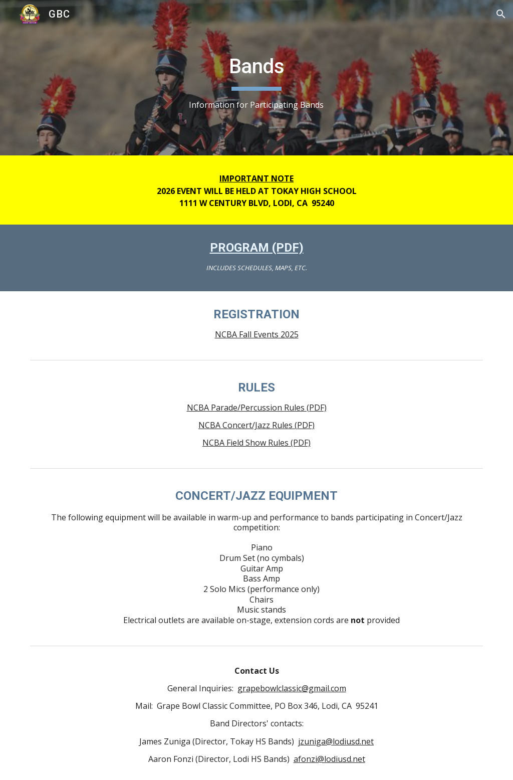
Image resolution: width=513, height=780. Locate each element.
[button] (501, 14)
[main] (256, 78)
